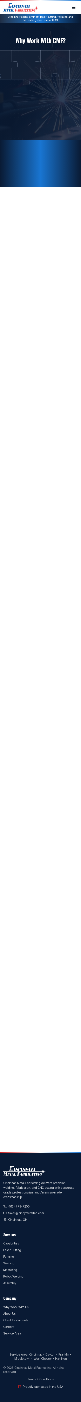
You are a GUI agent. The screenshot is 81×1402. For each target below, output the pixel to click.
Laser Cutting (12, 1250)
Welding (8, 1263)
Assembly (9, 1283)
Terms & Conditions (40, 1379)
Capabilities (11, 1243)
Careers (8, 1327)
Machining (10, 1270)
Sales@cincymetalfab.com (23, 1213)
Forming (8, 1256)
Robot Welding (13, 1276)
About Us (9, 1313)
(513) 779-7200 (16, 1206)
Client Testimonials (15, 1320)
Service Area (12, 1333)
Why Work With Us (16, 1307)
